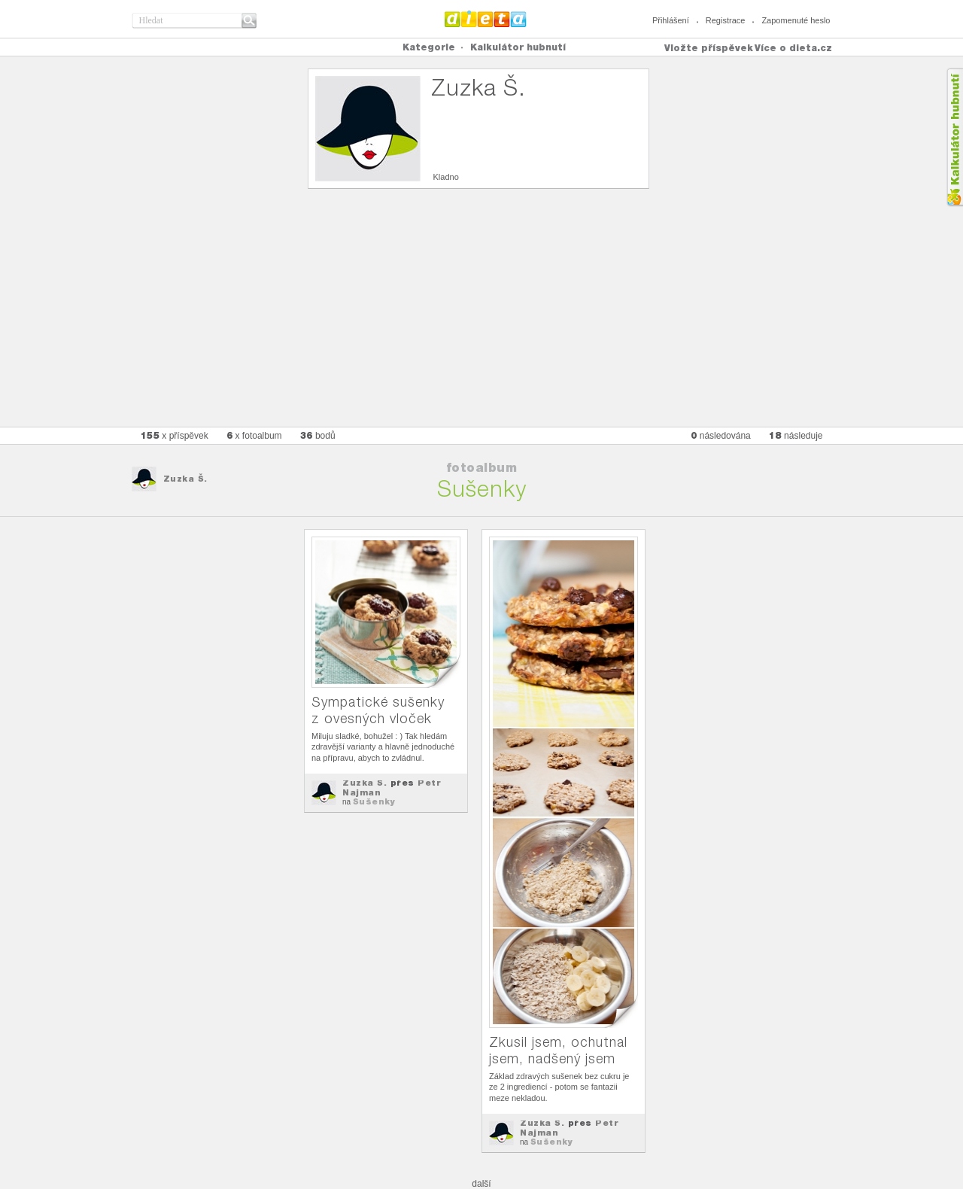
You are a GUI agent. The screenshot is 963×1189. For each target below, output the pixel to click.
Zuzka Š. (185, 478)
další (481, 1183)
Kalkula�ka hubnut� (954, 137)
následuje (796, 435)
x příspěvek (174, 435)
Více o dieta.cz (793, 47)
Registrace (726, 20)
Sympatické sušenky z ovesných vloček (378, 710)
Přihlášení (670, 20)
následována (721, 435)
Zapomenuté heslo (795, 20)
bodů (318, 435)
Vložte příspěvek (708, 47)
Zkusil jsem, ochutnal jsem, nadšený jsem (558, 1050)
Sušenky (374, 801)
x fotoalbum (254, 435)
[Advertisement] (481, 313)
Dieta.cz (486, 19)
